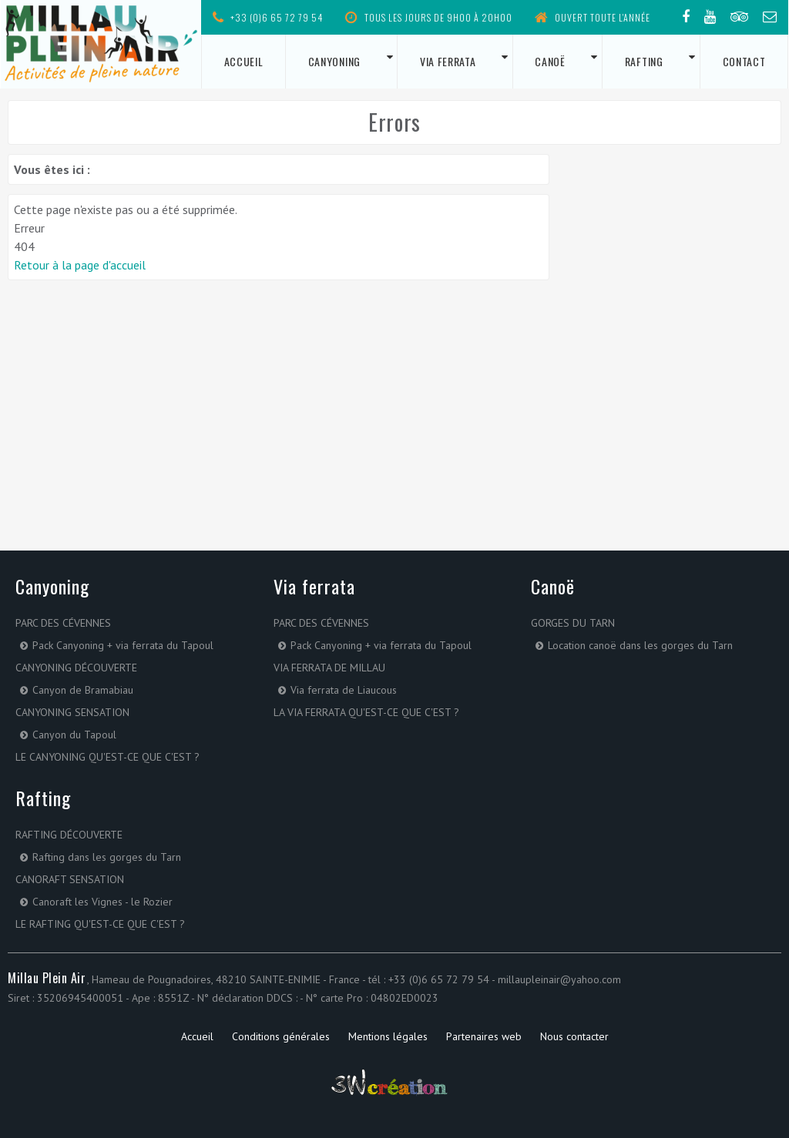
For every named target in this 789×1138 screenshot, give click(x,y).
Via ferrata (448, 61)
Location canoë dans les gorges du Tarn (640, 645)
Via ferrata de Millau (329, 667)
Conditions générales (281, 1036)
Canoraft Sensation (69, 879)
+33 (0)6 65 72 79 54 (268, 17)
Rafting (644, 61)
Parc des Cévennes (63, 623)
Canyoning (334, 61)
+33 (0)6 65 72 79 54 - (443, 979)
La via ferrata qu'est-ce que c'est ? (366, 712)
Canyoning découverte (76, 667)
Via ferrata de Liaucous (343, 690)
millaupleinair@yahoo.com (559, 979)
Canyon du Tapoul (74, 734)
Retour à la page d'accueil (80, 265)
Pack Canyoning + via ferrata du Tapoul (122, 645)
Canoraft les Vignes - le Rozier (102, 902)
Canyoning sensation (72, 712)
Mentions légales (388, 1036)
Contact (744, 61)
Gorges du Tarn (573, 623)
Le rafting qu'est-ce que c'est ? (100, 924)
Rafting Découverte (69, 835)
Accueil (244, 61)
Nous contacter (574, 1036)
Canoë (550, 61)
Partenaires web (484, 1036)
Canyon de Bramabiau (82, 690)
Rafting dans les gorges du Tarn (106, 857)
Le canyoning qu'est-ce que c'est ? (107, 757)
